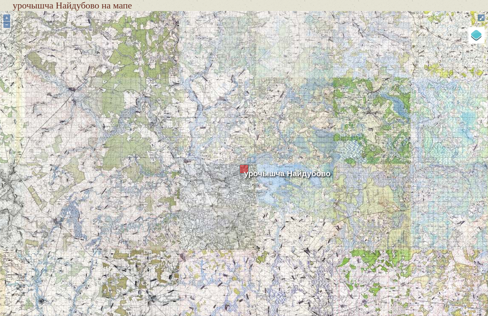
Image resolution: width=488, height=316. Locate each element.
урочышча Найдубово (287, 173)
